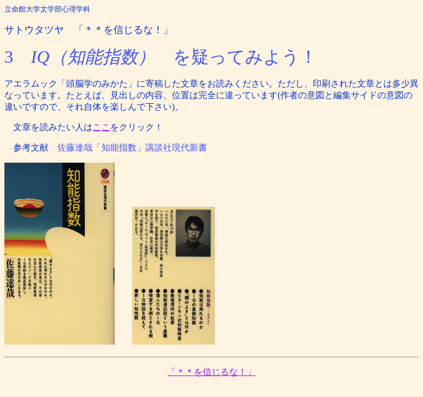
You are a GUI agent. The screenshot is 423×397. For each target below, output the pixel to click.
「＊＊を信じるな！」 (211, 372)
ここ (101, 127)
